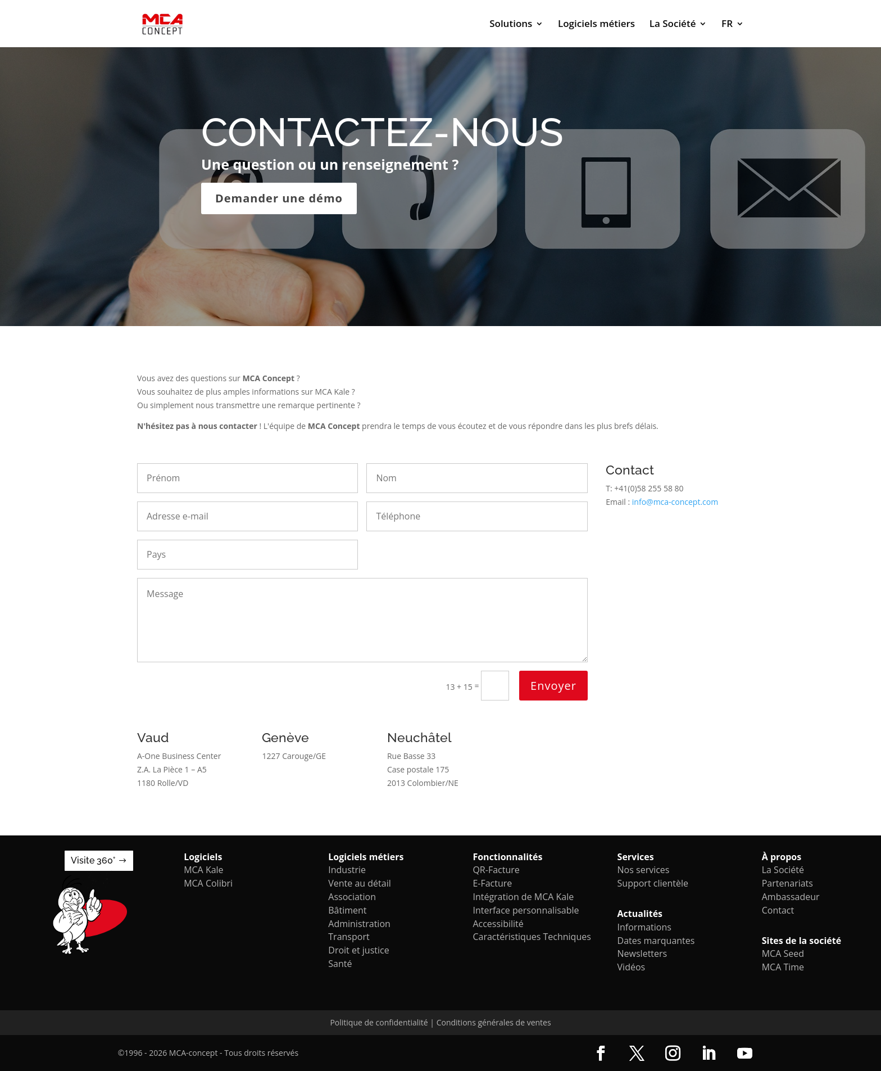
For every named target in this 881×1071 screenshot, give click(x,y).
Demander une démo (279, 198)
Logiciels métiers (596, 25)
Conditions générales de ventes (494, 1022)
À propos (781, 857)
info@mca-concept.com (675, 501)
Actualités (640, 913)
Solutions (510, 25)
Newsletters (642, 953)
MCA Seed (783, 953)
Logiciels (203, 857)
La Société (673, 25)
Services (635, 857)
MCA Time (783, 967)
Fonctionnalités (507, 857)
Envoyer (553, 685)
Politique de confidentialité (379, 1022)
